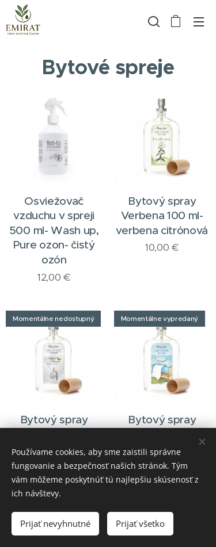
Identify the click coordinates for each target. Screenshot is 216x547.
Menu (199, 21)
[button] (152, 21)
